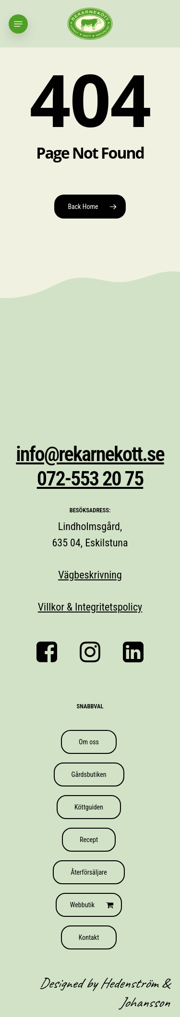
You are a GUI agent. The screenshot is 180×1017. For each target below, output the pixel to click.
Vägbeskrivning (90, 575)
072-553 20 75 (90, 478)
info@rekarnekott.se (90, 454)
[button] (18, 24)
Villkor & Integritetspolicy (90, 607)
